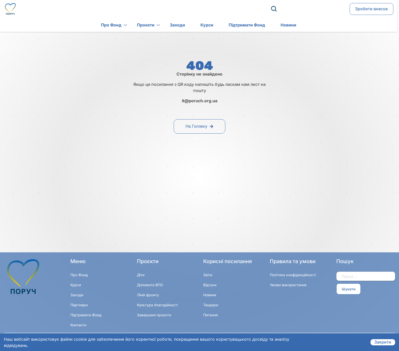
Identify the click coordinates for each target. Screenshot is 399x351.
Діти (140, 275)
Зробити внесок (371, 9)
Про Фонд (103, 25)
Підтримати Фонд (239, 25)
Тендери (210, 305)
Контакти (78, 325)
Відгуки (209, 285)
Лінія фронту (148, 295)
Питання (210, 315)
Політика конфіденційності (293, 275)
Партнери (79, 305)
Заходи (169, 25)
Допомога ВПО (150, 285)
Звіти (207, 275)
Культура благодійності (157, 305)
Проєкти (137, 25)
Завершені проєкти (154, 315)
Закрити (382, 342)
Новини (280, 25)
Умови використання (288, 285)
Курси (198, 25)
